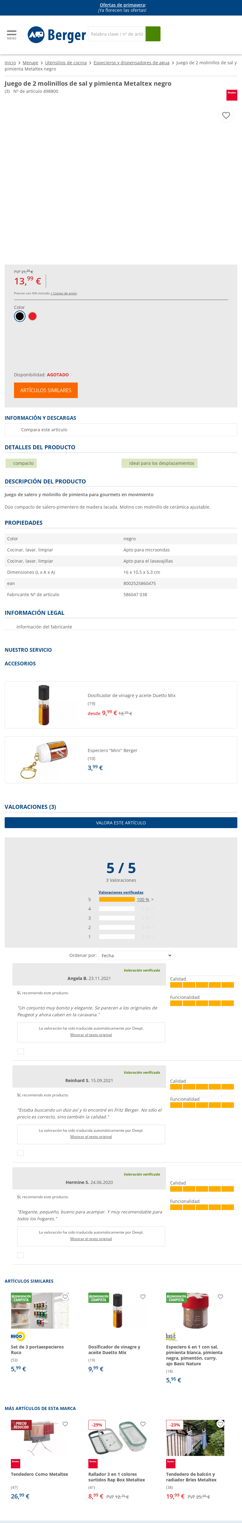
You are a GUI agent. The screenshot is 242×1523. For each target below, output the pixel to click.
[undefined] (161, 705)
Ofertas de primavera (122, 5)
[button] (121, 704)
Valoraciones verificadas (121, 892)
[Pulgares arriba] (20, 1051)
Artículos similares (46, 390)
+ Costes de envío (63, 293)
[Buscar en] (117, 33)
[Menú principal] (12, 34)
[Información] (122, 7)
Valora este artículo (121, 823)
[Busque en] (153, 33)
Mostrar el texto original (91, 1034)
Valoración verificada (141, 970)
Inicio (10, 63)
